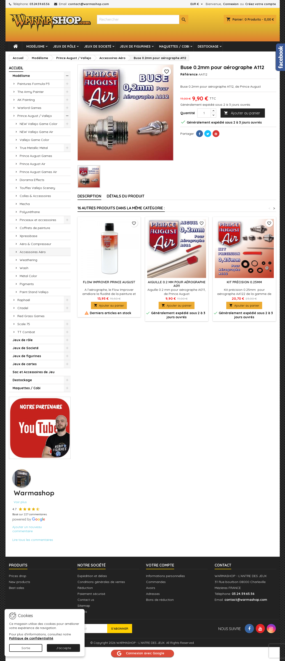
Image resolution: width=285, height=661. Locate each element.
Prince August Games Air (38, 172)
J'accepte (63, 648)
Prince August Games (36, 156)
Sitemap (83, 606)
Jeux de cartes (25, 364)
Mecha (25, 204)
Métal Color (28, 276)
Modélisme (35, 46)
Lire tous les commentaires (32, 540)
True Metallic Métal (34, 148)
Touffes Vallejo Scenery (37, 188)
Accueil (16, 68)
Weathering (28, 260)
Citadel (22, 308)
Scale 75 (23, 324)
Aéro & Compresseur (35, 244)
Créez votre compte (260, 4)
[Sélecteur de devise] (197, 4)
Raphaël (23, 300)
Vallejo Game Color (34, 140)
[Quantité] (204, 113)
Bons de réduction (160, 600)
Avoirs (150, 588)
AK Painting (26, 100)
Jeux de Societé (97, 46)
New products (19, 582)
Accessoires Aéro (33, 252)
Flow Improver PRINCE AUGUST (109, 282)
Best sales (16, 588)
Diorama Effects (32, 180)
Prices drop (17, 576)
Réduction (85, 588)
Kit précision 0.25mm (244, 282)
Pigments (27, 284)
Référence (189, 74)
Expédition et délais (92, 576)
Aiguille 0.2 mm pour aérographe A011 (176, 284)
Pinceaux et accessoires (38, 220)
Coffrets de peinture (35, 228)
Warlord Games (29, 108)
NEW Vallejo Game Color (38, 124)
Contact (223, 565)
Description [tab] (89, 196)
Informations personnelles (165, 576)
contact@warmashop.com (88, 4)
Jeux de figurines (135, 46)
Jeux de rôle (64, 46)
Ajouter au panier (242, 113)
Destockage (208, 46)
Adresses (153, 594)
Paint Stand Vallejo (34, 292)
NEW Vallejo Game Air (36, 132)
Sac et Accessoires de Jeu (34, 372)
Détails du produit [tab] (125, 196)
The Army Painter (30, 92)
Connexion (231, 4)
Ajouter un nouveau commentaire (27, 529)
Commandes (156, 582)
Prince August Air (32, 164)
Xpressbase (28, 236)
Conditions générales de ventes (101, 582)
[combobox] (142, 19)
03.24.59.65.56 (39, 4)
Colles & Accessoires (35, 196)
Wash (24, 268)
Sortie (25, 648)
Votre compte (160, 565)
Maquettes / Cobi (174, 46)
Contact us (85, 600)
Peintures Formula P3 (33, 84)
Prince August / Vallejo (34, 116)
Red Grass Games (31, 316)
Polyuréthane (30, 212)
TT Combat (26, 332)
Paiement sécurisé (91, 594)
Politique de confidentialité (31, 638)
